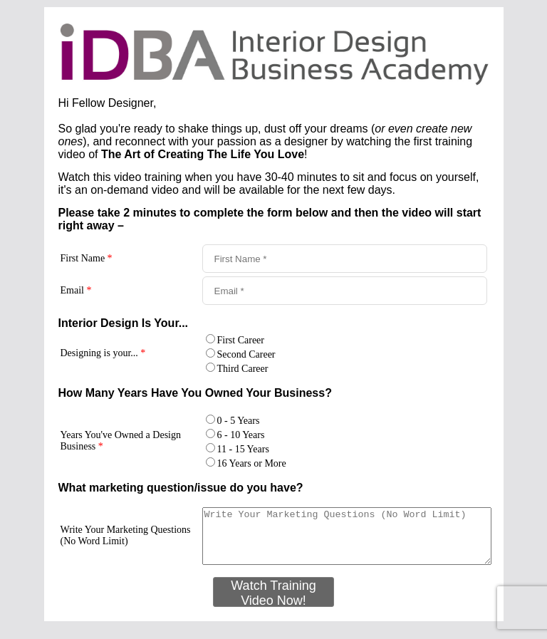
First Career (240, 340)
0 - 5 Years (238, 420)
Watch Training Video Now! (273, 603)
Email (76, 290)
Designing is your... (103, 353)
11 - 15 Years (243, 449)
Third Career (243, 368)
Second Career (246, 354)
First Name (87, 258)
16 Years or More (251, 463)
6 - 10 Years (241, 435)
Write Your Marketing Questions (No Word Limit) (126, 541)
